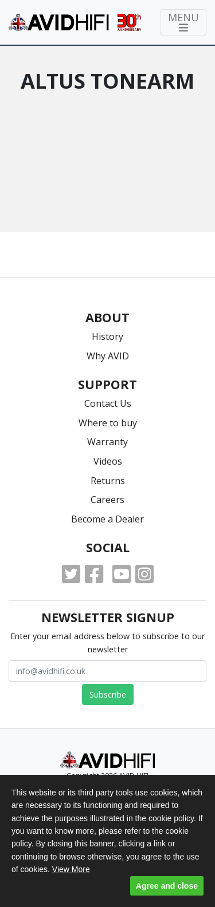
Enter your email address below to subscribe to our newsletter (107, 643)
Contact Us (107, 403)
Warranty (107, 441)
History (107, 336)
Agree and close (167, 885)
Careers (107, 499)
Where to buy (108, 423)
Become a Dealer (107, 519)
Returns (108, 480)
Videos (107, 461)
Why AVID (108, 356)
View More (71, 869)
